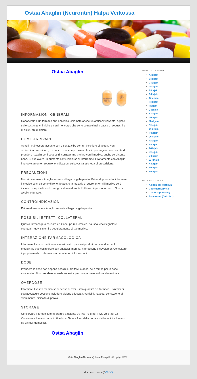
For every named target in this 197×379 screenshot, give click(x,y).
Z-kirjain (153, 171)
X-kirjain (153, 163)
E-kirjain (153, 90)
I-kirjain (153, 105)
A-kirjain (153, 74)
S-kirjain (153, 144)
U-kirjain (153, 152)
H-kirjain (153, 102)
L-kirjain (153, 117)
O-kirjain (154, 129)
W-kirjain (154, 159)
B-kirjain (153, 78)
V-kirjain (153, 156)
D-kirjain (153, 86)
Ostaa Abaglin (67, 71)
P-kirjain (153, 132)
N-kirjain (153, 125)
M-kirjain (154, 121)
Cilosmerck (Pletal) (159, 188)
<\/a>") (109, 372)
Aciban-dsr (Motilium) (161, 184)
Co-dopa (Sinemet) (159, 192)
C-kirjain (153, 82)
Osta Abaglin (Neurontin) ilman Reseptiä (89, 357)
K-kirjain (153, 113)
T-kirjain (153, 148)
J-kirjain (153, 109)
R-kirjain (153, 140)
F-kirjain (153, 94)
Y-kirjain (153, 167)
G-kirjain (154, 98)
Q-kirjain (154, 136)
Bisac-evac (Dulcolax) (161, 196)
